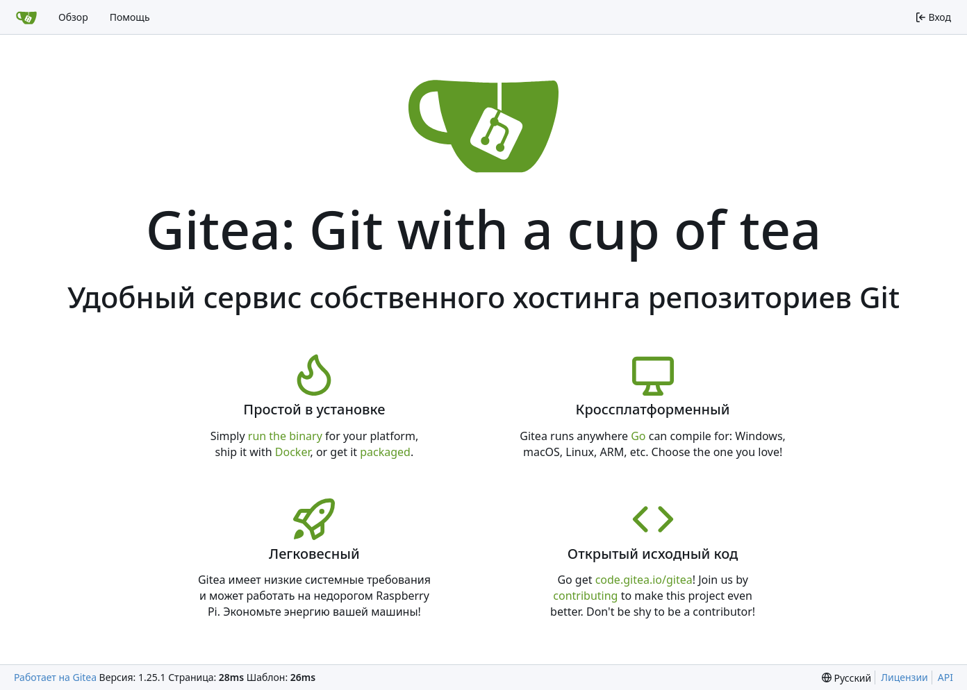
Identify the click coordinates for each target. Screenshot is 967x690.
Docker (293, 452)
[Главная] (26, 17)
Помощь (130, 17)
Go (638, 436)
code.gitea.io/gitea (644, 579)
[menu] (846, 677)
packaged (385, 452)
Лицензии (904, 677)
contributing (585, 595)
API (945, 677)
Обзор (73, 17)
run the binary (285, 436)
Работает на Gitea (55, 677)
